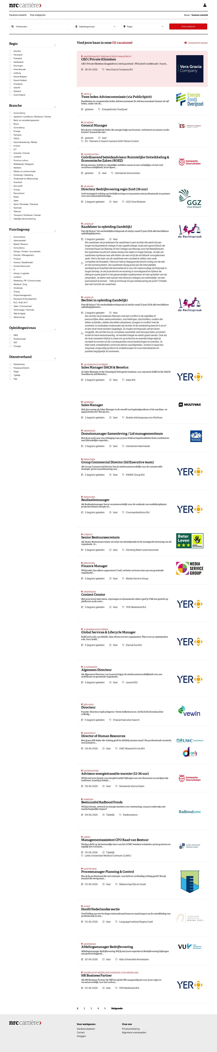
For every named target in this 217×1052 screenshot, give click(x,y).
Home (187, 15)
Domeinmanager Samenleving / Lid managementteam (122, 433)
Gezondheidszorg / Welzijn (25, 142)
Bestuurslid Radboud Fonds (101, 802)
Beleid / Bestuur (21, 244)
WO (15, 342)
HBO (16, 335)
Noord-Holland (20, 80)
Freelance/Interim (21, 368)
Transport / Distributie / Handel (27, 215)
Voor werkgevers (37, 15)
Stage (16, 371)
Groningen (18, 65)
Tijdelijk (17, 375)
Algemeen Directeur (96, 670)
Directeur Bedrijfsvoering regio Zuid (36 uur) (114, 189)
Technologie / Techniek (24, 309)
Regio (13, 44)
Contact (81, 1032)
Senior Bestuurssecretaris (100, 537)
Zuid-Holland (19, 95)
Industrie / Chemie (22, 153)
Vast (15, 379)
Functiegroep (19, 229)
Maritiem (17, 167)
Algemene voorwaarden (134, 1032)
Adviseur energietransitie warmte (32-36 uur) (115, 773)
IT (14, 269)
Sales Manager (92, 405)
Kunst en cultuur (21, 160)
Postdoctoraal (20, 339)
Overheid (18, 182)
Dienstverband (20, 357)
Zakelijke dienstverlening (25, 218)
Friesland (18, 58)
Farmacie (17, 135)
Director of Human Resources (103, 736)
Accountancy (19, 113)
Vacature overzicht (18, 15)
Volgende (117, 1008)
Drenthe (17, 51)
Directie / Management (24, 255)
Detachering (19, 364)
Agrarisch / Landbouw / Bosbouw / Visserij (32, 116)
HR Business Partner (96, 975)
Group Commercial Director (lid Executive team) (117, 462)
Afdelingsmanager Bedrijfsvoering (107, 947)
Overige (17, 346)
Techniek (18, 207)
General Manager (94, 125)
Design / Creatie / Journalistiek (27, 251)
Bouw (16, 124)
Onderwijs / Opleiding (23, 175)
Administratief (20, 240)
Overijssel (18, 84)
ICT (15, 149)
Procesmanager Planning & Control (107, 872)
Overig (17, 189)
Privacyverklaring (131, 1028)
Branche (15, 105)
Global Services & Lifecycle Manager (108, 632)
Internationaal (20, 69)
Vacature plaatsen (86, 1028)
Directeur (88, 707)
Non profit (18, 186)
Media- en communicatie (25, 171)
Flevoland (18, 54)
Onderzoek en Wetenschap (26, 178)
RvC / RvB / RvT (21, 302)
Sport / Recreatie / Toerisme (26, 204)
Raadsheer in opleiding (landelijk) (106, 227)
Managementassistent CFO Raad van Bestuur (115, 840)
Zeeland (17, 91)
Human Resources (22, 266)
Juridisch (17, 156)
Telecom (17, 211)
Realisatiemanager (95, 500)
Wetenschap (19, 317)
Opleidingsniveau (22, 328)
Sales (16, 200)
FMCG (16, 138)
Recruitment (19, 193)
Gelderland (18, 62)
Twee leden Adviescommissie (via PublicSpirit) (116, 97)
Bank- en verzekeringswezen (26, 120)
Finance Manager (94, 566)
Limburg (17, 73)
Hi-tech (17, 145)
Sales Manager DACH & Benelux (105, 367)
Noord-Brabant (20, 76)
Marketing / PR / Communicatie (27, 280)
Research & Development (25, 299)
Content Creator (93, 594)
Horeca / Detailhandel (23, 262)
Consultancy (19, 127)
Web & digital (19, 313)
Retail (16, 197)
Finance (17, 258)
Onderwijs (18, 288)
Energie (17, 131)
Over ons (127, 1024)
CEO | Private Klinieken (98, 59)
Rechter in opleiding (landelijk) (104, 300)
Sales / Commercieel (23, 306)
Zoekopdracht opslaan (198, 42)
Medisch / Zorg (20, 284)
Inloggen (81, 1036)
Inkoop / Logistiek (21, 273)
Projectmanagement (22, 295)
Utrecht (17, 87)
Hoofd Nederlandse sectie (100, 909)
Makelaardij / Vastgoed (23, 164)
